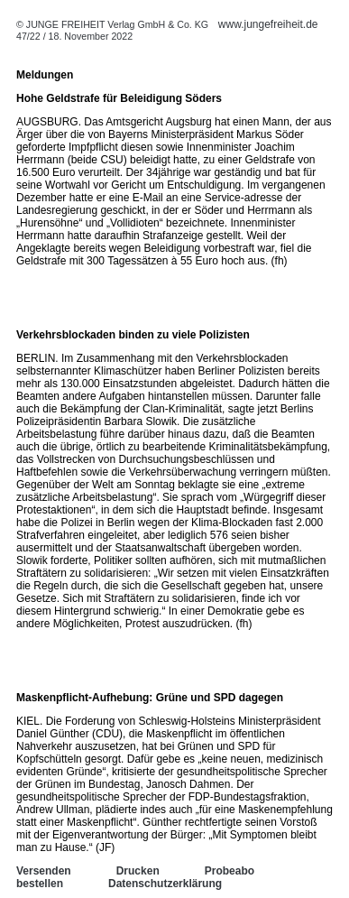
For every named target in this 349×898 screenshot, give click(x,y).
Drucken (138, 871)
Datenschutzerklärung (165, 883)
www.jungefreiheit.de (268, 24)
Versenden (43, 871)
